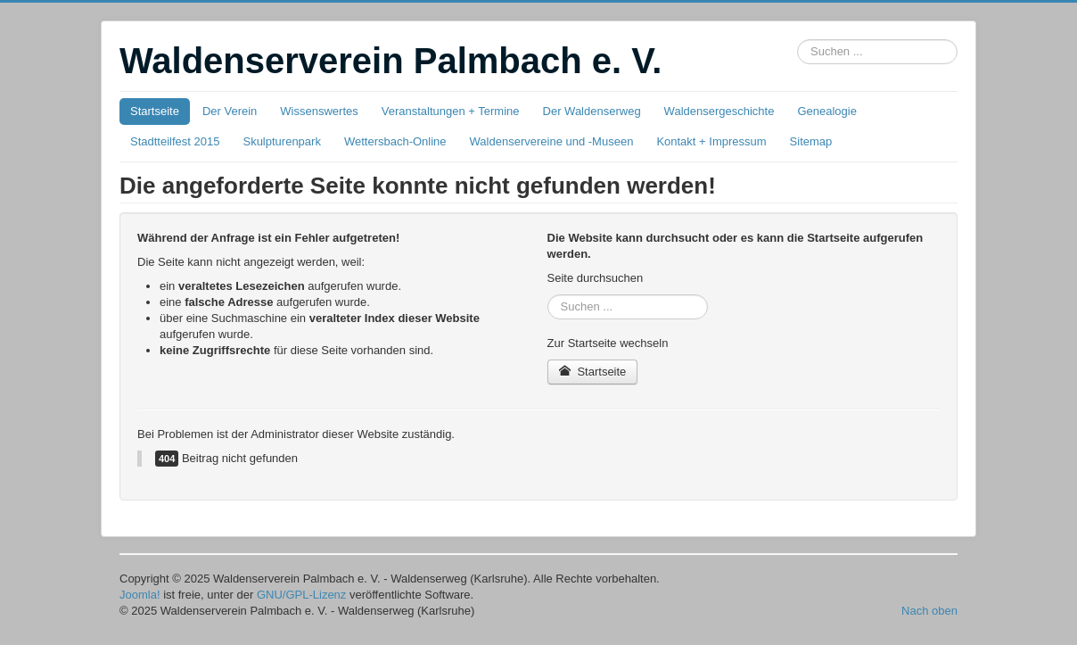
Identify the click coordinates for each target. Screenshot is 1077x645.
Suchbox (797, 39)
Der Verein (229, 111)
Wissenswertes (319, 111)
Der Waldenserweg (592, 111)
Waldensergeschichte (719, 111)
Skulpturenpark (281, 141)
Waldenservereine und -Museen (552, 141)
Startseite (154, 111)
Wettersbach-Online (395, 141)
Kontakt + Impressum (711, 141)
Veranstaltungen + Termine (451, 111)
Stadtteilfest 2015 (174, 141)
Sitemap (811, 141)
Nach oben (929, 610)
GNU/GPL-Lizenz (301, 594)
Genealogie (827, 111)
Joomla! (139, 594)
